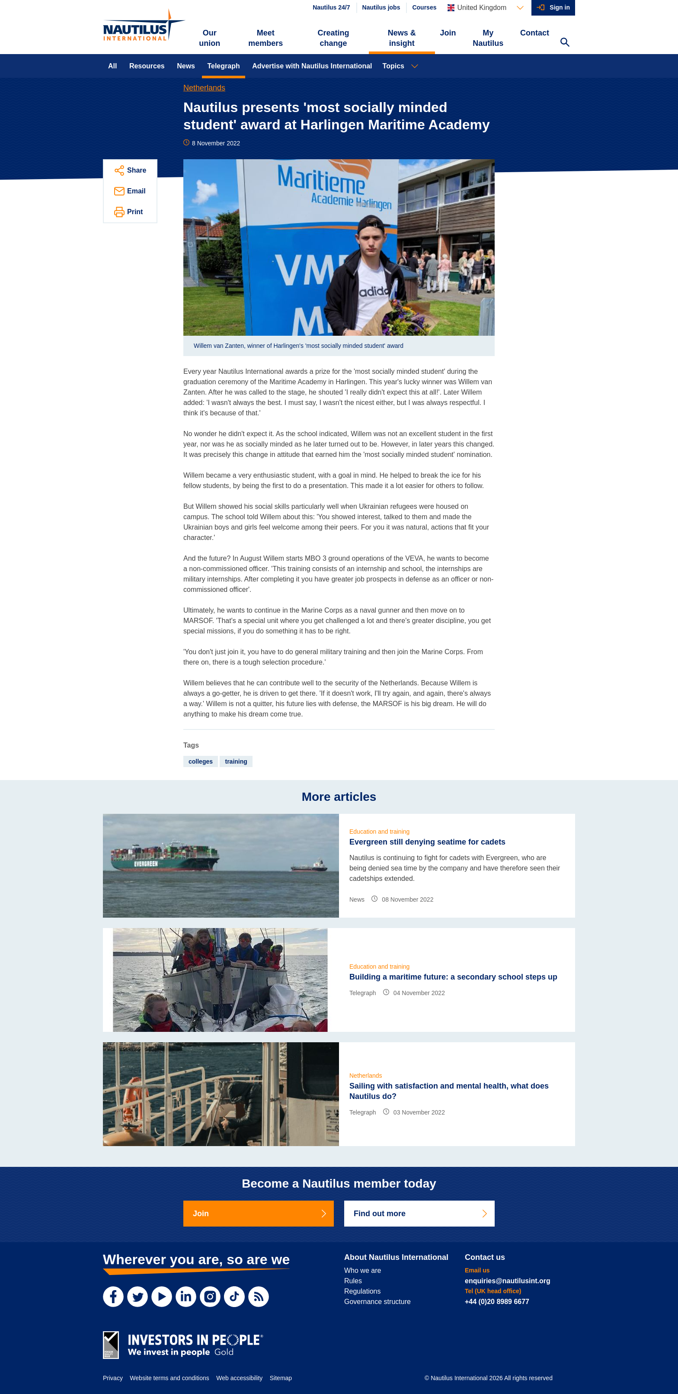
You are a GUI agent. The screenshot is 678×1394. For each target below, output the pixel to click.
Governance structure (377, 1301)
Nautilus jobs (381, 7)
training (236, 761)
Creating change (333, 38)
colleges (201, 761)
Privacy (113, 1378)
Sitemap (281, 1378)
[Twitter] (137, 1296)
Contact (534, 33)
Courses (424, 7)
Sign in (560, 7)
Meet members (265, 38)
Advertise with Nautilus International (312, 66)
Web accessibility (239, 1378)
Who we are (362, 1270)
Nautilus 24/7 (331, 7)
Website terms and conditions (169, 1378)
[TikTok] (234, 1296)
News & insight (402, 38)
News (186, 66)
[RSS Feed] (258, 1296)
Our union (209, 38)
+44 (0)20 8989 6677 (497, 1301)
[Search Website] (564, 43)
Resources (147, 66)
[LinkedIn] (186, 1296)
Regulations (362, 1291)
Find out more (421, 1213)
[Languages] (485, 8)
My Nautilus (488, 38)
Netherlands (204, 88)
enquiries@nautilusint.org (507, 1281)
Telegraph (223, 66)
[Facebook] (113, 1296)
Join (448, 33)
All (112, 66)
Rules (353, 1281)
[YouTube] (161, 1296)
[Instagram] (210, 1296)
